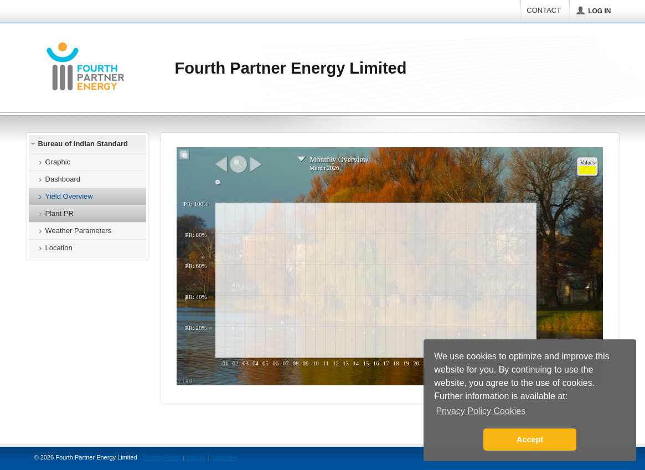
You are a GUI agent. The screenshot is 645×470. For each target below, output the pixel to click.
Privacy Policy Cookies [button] (480, 411)
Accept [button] (530, 439)
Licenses (224, 457)
